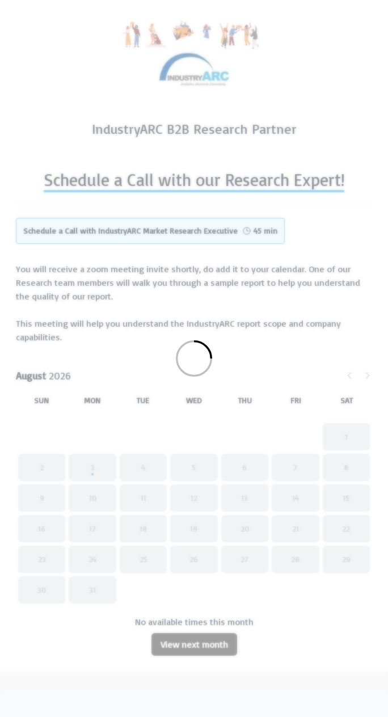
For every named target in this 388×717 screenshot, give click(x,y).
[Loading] (194, 358)
